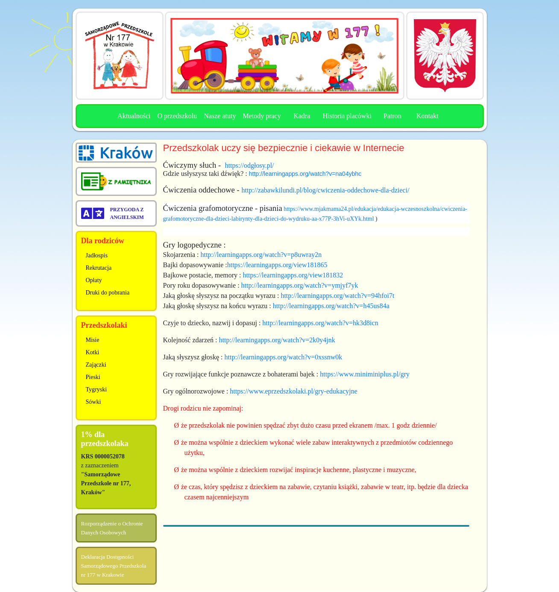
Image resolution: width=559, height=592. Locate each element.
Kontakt (427, 116)
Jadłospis (97, 255)
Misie (93, 340)
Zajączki (96, 365)
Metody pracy (262, 116)
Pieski (93, 377)
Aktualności (133, 116)
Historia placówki (347, 116)
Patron (392, 116)
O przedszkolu (177, 116)
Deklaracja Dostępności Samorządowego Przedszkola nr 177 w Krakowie (113, 566)
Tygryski (96, 389)
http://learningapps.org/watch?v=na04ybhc (305, 173)
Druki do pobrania (108, 292)
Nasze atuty (220, 116)
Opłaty (94, 280)
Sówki (93, 402)
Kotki (93, 352)
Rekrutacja (99, 268)
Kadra (301, 116)
